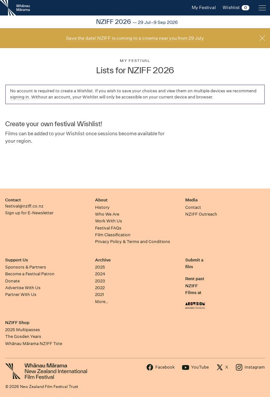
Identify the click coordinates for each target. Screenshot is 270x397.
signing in (19, 97)
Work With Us (108, 221)
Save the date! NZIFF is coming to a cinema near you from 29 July (135, 38)
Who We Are (107, 214)
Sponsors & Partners (25, 267)
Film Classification (112, 235)
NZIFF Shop (17, 322)
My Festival (135, 60)
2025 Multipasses (22, 329)
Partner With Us (20, 294)
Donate (12, 281)
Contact (13, 200)
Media (191, 200)
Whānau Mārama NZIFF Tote (33, 343)
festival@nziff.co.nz (24, 206)
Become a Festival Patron (29, 274)
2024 (100, 274)
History (102, 207)
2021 (99, 294)
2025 (100, 267)
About (101, 200)
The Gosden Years (23, 336)
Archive (103, 260)
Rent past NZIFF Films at (194, 285)
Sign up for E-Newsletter (29, 213)
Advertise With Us (23, 287)
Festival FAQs (108, 228)
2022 (100, 287)
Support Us (16, 260)
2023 (100, 281)
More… (101, 301)
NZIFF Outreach (201, 214)
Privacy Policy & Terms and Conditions (132, 241)
